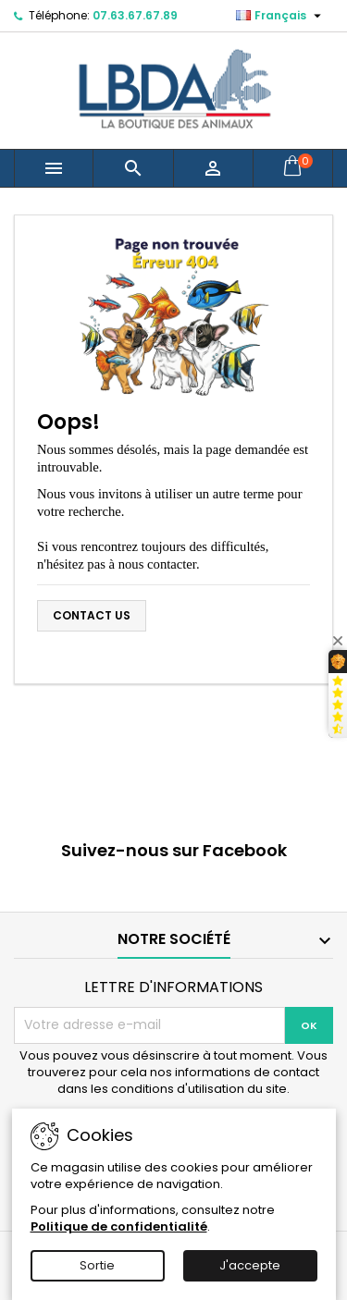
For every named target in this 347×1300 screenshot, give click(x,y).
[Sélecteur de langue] (281, 15)
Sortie (97, 1265)
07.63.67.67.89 (135, 15)
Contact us (91, 615)
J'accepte (249, 1265)
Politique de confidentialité (119, 1226)
